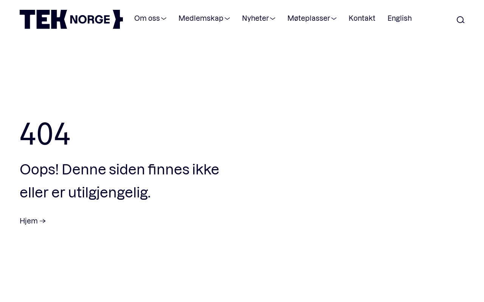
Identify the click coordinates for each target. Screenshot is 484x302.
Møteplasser (308, 18)
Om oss (147, 18)
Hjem (29, 221)
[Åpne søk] (460, 20)
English (400, 18)
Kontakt (362, 18)
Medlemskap (200, 18)
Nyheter (255, 18)
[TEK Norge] (71, 26)
